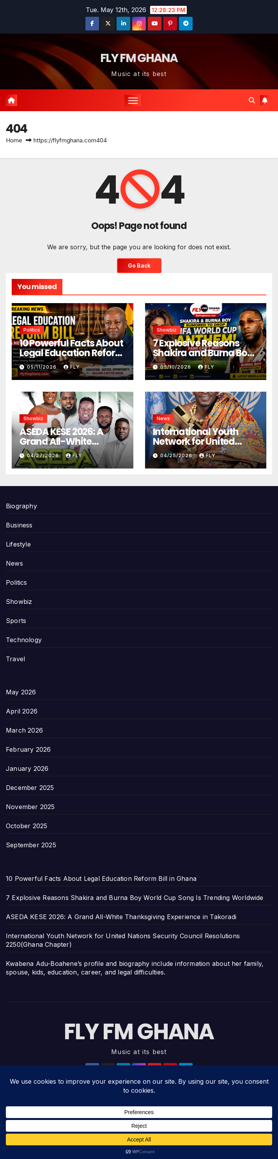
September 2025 (31, 845)
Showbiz (167, 330)
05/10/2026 (176, 367)
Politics (31, 330)
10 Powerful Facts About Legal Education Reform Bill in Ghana (71, 353)
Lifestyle (18, 544)
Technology (24, 640)
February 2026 (28, 749)
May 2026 (21, 692)
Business (19, 525)
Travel (15, 659)
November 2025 (30, 807)
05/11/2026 (42, 367)
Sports (16, 621)
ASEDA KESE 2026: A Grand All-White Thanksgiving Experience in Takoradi (121, 917)
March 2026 (24, 730)
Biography (21, 506)
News (163, 418)
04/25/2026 (177, 455)
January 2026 (27, 768)
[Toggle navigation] (133, 100)
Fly (72, 367)
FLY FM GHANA (139, 58)
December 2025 (30, 788)
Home (14, 140)
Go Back (139, 266)
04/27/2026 (43, 455)
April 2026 (21, 711)
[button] (252, 100)
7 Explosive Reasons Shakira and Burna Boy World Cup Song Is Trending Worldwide (135, 898)
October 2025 (26, 826)
